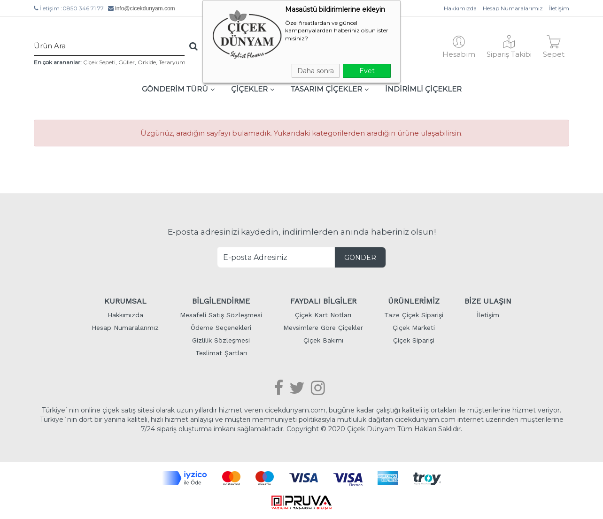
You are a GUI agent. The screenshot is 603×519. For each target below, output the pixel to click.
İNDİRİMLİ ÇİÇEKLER (423, 88)
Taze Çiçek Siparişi (413, 315)
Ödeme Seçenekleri (221, 327)
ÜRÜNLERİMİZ (414, 301)
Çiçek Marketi (414, 327)
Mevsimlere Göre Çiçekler (323, 327)
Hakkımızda (460, 8)
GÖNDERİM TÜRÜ (178, 88)
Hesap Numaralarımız (513, 8)
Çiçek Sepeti (99, 62)
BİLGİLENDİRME (221, 301)
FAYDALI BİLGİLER (323, 301)
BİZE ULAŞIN (487, 301)
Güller (126, 62)
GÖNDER (360, 257)
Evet (367, 71)
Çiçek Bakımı (323, 340)
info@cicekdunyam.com (145, 8)
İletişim (559, 8)
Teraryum (172, 62)
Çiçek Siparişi (413, 340)
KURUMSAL (125, 301)
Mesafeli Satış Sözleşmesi (221, 315)
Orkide (147, 62)
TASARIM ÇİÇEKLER (330, 88)
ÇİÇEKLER (253, 88)
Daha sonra (315, 71)
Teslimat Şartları (221, 353)
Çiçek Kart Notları (323, 315)
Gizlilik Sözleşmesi (221, 340)
